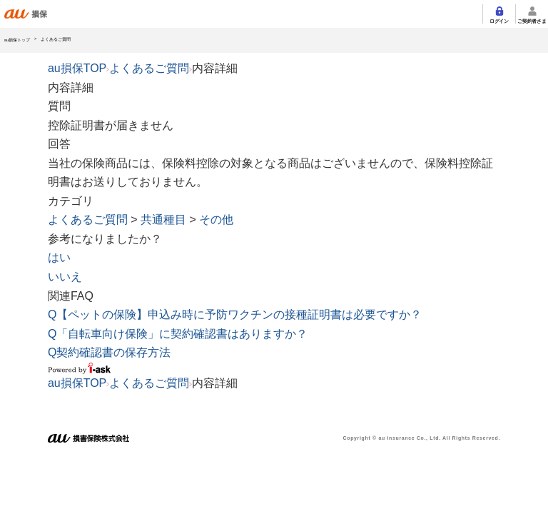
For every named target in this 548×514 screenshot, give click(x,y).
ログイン (499, 21)
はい (59, 257)
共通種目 (163, 219)
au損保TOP (77, 68)
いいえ (65, 277)
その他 (216, 219)
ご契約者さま (531, 21)
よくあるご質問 (149, 68)
